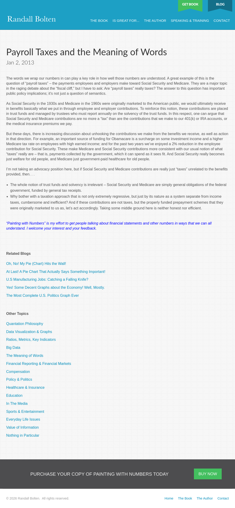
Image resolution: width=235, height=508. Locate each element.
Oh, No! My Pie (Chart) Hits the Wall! (36, 264)
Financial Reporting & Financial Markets (38, 364)
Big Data (13, 348)
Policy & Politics (19, 379)
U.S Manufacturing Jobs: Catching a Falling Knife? (47, 279)
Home (169, 498)
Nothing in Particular (22, 435)
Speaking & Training (190, 20)
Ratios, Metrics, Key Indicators (31, 339)
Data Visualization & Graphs (29, 332)
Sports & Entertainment (25, 412)
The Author (155, 20)
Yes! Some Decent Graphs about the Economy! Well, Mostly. (55, 287)
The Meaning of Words (24, 356)
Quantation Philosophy (24, 324)
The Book (99, 20)
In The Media (17, 403)
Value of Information (22, 427)
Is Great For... (126, 20)
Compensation (18, 372)
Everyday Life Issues (23, 419)
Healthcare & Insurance (25, 387)
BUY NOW (208, 474)
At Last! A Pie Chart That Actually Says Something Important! (55, 272)
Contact (222, 20)
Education (14, 395)
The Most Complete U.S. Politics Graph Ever (42, 295)
